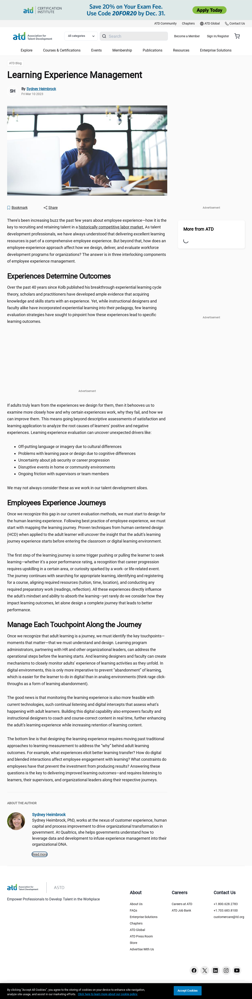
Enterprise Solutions (143, 917)
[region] (126, 991)
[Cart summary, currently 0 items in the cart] (239, 36)
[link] (165, 23)
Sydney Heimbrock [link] (41, 89)
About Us (136, 904)
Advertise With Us (142, 949)
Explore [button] (26, 50)
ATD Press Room (141, 936)
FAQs (133, 910)
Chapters (136, 923)
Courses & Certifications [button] (62, 50)
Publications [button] (152, 50)
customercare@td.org (229, 917)
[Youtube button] (236, 970)
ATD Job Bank (181, 910)
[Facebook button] (194, 970)
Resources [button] (181, 50)
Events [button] (96, 50)
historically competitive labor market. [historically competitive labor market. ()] (111, 227)
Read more (39, 854)
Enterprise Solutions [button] (215, 50)
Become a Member (200, 36)
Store (133, 943)
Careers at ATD (182, 904)
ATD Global (137, 930)
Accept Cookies (188, 990)
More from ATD (198, 229)
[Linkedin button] (215, 970)
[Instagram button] (226, 970)
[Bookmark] (17, 208)
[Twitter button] (204, 970)
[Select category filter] (87, 36)
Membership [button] (122, 50)
